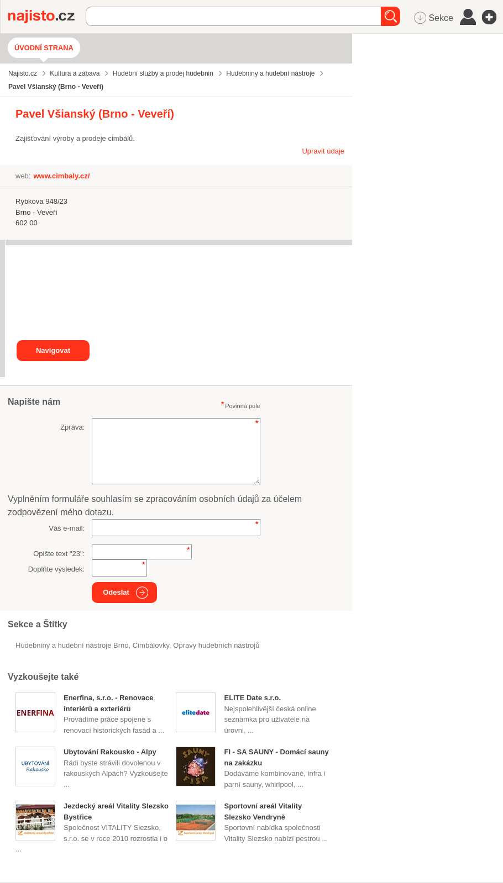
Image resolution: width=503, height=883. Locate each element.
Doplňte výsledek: (56, 569)
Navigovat (53, 350)
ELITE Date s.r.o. (252, 698)
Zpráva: (72, 427)
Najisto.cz (47, 16)
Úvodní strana (44, 48)
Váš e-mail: (67, 528)
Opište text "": (59, 553)
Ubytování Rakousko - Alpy (110, 752)
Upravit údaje (323, 151)
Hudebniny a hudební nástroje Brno (72, 645)
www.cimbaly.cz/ (61, 176)
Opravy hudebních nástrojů (216, 645)
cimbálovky (151, 645)
